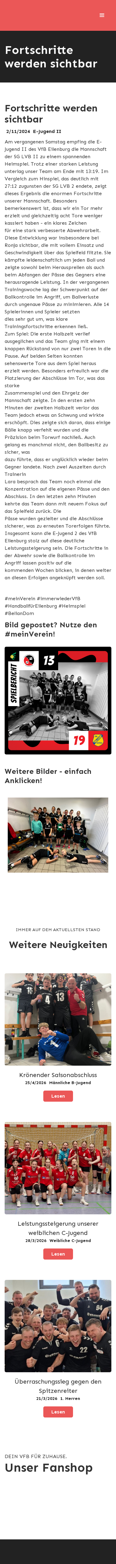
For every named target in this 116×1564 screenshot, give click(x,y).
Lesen (58, 1096)
